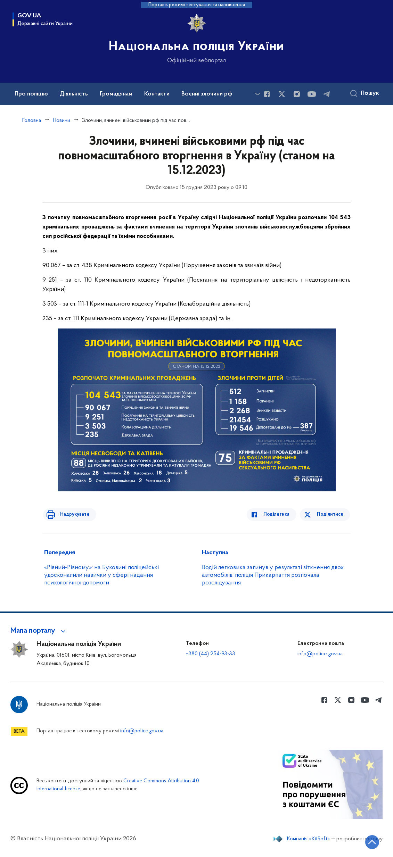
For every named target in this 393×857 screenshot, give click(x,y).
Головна (31, 120)
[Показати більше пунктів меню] (257, 94)
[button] (39, 631)
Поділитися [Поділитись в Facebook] (280, 514)
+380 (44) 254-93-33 (210, 654)
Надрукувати (70, 514)
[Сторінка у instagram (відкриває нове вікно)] (297, 94)
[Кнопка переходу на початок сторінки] (367, 841)
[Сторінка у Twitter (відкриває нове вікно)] (282, 94)
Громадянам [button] (116, 94)
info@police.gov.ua (320, 654)
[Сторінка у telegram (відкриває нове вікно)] (326, 94)
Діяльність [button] (74, 94)
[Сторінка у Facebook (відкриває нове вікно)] (267, 94)
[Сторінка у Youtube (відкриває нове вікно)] (312, 94)
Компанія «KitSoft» (308, 839)
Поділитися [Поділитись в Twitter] (331, 514)
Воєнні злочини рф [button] (206, 94)
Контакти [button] (157, 94)
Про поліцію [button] (31, 94)
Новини (61, 120)
